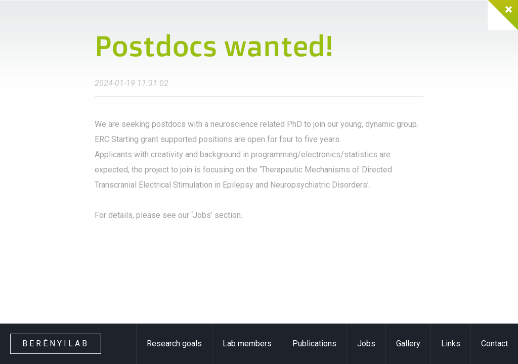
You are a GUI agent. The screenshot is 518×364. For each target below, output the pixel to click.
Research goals (174, 343)
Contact (494, 343)
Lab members (247, 343)
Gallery (408, 343)
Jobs (366, 343)
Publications (314, 343)
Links (450, 343)
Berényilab (55, 343)
